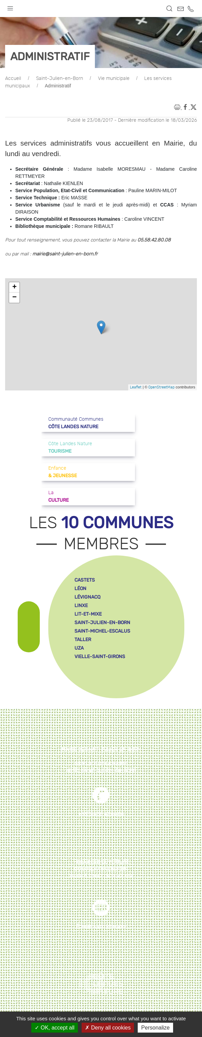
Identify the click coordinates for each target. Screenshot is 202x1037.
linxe (81, 605)
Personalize (155, 1028)
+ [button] (14, 287)
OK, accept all (54, 1028)
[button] (10, 7)
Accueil (13, 78)
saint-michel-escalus (102, 631)
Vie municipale (114, 78)
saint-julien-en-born (102, 622)
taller (82, 639)
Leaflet (135, 387)
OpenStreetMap (161, 387)
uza (79, 648)
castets (84, 580)
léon (80, 588)
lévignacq (87, 597)
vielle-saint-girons (99, 656)
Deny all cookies (108, 1028)
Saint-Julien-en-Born (59, 78)
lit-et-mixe (88, 614)
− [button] (14, 297)
